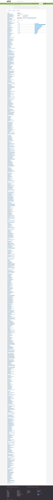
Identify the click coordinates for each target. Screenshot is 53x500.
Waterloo (8, 448)
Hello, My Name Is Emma (10, 186)
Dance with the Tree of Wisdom (10, 87)
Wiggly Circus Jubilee (9, 473)
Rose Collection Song (9, 348)
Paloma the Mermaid (9, 316)
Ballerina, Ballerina (9, 30)
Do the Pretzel (8, 101)
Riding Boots (8, 339)
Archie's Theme (8, 24)
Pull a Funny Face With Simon (10, 332)
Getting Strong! (9, 163)
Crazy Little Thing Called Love (10, 76)
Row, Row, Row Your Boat (10, 351)
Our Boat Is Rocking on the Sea (10, 314)
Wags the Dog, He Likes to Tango (10, 442)
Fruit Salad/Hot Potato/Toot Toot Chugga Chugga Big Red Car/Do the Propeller (11, 159)
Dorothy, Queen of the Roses (10, 112)
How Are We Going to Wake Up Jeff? (11, 220)
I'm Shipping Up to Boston (10, 235)
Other (18, 10)
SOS (7, 378)
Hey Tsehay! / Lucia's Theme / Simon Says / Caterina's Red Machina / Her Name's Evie (11, 206)
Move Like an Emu (9, 291)
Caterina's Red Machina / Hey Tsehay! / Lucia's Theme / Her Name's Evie (10, 61)
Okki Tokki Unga (9, 306)
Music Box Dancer (9, 296)
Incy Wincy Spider (9, 241)
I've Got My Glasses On (9, 236)
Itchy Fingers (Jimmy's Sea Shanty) (11, 248)
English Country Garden (9, 127)
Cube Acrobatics (9, 77)
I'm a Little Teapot (9, 232)
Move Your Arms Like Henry (10, 292)
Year (19, 23)
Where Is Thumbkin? (9, 461)
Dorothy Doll (8, 108)
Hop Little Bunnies (9, 213)
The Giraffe (8, 407)
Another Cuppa (9, 19)
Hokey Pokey (8, 210)
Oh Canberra (8, 305)
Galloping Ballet (9, 161)
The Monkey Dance (9, 411)
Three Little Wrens (9, 429)
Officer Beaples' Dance (9, 304)
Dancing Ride (8, 89)
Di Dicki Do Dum (9, 90)
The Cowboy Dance (9, 402)
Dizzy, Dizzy (8, 95)
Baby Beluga (8, 28)
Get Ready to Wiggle (9, 162)
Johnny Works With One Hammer (10, 256)
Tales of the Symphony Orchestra (10, 389)
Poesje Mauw (8, 326)
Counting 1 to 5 (9, 75)
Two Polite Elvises (9, 436)
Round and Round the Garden (10, 350)
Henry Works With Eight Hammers (11, 189)
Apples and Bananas (9, 23)
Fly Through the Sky (9, 139)
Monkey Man (8, 289)
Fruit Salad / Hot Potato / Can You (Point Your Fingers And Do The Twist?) (11, 147)
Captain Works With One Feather (10, 56)
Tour (13, 10)
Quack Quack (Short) (9, 335)
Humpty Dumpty (9, 224)
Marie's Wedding (9, 282)
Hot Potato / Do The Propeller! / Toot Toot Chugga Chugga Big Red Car (11, 218)
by (25, 16)
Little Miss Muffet (9, 274)
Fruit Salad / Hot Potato (9, 145)
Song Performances (37, 23)
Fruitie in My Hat (9, 160)
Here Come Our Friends (9, 196)
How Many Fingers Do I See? (10, 221)
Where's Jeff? (8, 462)
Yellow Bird (8, 479)
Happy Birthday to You (9, 178)
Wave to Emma (9, 449)
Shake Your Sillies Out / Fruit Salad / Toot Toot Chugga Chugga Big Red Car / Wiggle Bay (11, 368)
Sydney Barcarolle (9, 388)
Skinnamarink (8, 377)
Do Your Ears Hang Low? (10, 104)
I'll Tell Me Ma (8, 231)
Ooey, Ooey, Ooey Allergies (10, 311)
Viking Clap (8, 438)
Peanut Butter (8, 320)
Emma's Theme (9, 125)
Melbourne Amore (9, 285)
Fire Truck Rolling (9, 136)
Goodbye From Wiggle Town (10, 170)
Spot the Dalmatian (9, 379)
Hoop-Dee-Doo (8, 212)
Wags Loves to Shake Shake (10, 439)
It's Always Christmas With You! (10, 247)
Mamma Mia (8, 281)
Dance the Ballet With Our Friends (10, 82)
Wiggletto (8, 471)
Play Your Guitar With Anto (10, 322)
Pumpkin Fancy (9, 333)
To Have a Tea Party (9, 431)
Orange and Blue (9, 313)
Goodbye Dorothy (9, 169)
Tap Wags (8, 391)
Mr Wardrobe (8, 293)
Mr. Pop (8, 294)
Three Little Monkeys (9, 428)
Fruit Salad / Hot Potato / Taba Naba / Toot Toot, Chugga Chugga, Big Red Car (11, 150)
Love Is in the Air (9, 278)
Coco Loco (8, 73)
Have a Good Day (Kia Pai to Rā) (10, 180)
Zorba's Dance (8, 483)
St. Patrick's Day (9, 380)
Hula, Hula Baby (9, 223)
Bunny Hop (8, 49)
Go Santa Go (8, 167)
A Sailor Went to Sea (9, 14)
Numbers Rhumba (9, 300)
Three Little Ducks (9, 427)
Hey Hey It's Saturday (9, 202)
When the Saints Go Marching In (10, 460)
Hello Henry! (8, 183)
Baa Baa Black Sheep (9, 27)
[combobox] (26, 1)
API (27, 493)
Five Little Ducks (9, 137)
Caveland (8, 65)
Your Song (8, 481)
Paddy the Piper (9, 315)
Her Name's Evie (9, 195)
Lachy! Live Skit (9, 261)
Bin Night (8, 36)
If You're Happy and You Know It (10, 237)
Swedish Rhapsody (9, 386)
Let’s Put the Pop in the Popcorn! (10, 271)
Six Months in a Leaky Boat (10, 376)
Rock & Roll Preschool (9, 341)
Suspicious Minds (9, 385)
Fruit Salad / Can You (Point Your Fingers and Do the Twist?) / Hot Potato (10, 144)
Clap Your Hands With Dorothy (10, 72)
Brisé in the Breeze (9, 43)
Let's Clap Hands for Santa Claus (10, 263)
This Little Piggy (9, 426)
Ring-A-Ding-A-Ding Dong (10, 340)
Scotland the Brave (9, 362)
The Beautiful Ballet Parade (10, 401)
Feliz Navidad (8, 135)
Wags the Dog (8, 440)
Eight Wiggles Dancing (9, 119)
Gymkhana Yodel (9, 175)
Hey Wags (8, 207)
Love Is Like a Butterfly (9, 279)
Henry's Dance (8, 193)
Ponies (8, 327)
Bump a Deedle (8, 47)
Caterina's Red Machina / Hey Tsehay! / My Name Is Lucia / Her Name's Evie (10, 64)
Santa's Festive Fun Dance (10, 359)
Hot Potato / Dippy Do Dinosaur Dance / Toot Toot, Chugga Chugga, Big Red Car (11, 216)
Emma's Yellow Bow (9, 126)
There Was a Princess (9, 425)
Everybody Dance (9, 128)
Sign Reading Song (9, 372)
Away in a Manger (9, 25)
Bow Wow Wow (9, 42)
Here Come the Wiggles (9, 198)
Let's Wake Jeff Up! (9, 270)
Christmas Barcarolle (9, 66)
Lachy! (8, 260)
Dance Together (9, 85)
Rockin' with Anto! (9, 346)
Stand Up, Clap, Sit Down (10, 381)
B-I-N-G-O (8, 26)
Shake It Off (8, 363)
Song (9, 10)
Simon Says (8, 375)
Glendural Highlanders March (10, 165)
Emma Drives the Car (9, 122)
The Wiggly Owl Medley (9, 423)
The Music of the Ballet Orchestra (10, 413)
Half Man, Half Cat (9, 176)
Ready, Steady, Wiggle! (9, 337)
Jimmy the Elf (8, 252)
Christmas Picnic (9, 67)
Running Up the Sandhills (10, 353)
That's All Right (8, 396)
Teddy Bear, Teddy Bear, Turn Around (11, 394)
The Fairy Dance (9, 405)
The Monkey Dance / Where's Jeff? (11, 412)
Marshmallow (8, 283)
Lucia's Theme (8, 280)
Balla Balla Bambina (9, 29)
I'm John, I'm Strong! (9, 234)
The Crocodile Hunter (9, 403)
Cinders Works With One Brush (10, 71)
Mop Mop (8, 290)
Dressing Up (8, 117)
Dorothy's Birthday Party (10, 113)
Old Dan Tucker (9, 307)
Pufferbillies (8, 329)
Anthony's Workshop (9, 21)
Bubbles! (8, 45)
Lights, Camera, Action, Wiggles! (10, 272)
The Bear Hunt (8, 400)
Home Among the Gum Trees (10, 211)
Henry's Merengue (9, 194)
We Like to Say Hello (9, 450)
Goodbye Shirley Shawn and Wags (11, 171)
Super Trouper (8, 383)
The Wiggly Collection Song (10, 422)
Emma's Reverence (9, 124)
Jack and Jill (8, 250)
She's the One (8, 370)
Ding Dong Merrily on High (10, 93)
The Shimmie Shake (9, 420)
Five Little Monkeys (9, 138)
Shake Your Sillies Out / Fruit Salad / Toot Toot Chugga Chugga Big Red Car (11, 366)
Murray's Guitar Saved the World (10, 295)
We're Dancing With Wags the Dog (10, 452)
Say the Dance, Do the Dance (10, 361)
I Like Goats (8, 226)
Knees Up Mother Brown (9, 259)
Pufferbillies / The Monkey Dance (10, 331)
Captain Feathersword (9, 53)
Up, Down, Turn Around (9, 437)
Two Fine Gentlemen (9, 435)
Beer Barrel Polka (9, 34)
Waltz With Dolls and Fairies (10, 447)
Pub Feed (8, 328)
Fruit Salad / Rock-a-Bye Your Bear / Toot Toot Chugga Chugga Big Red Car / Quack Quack (11, 155)
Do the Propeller (9, 102)
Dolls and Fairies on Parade (10, 106)
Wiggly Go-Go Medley (9, 474)
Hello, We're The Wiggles (9, 187)
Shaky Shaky (8, 369)
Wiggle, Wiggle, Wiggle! (9, 470)
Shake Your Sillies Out (9, 364)
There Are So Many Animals (10, 424)
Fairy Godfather (9, 130)
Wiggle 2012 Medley (9, 465)
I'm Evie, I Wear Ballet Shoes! (10, 233)
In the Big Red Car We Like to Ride (10, 239)
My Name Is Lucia (9, 298)
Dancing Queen (9, 88)
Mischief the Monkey (9, 287)
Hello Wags (8, 184)
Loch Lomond (8, 276)
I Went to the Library (9, 230)
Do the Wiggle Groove (9, 103)
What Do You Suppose (9, 455)
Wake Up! (8, 446)
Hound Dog (8, 219)
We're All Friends (9, 451)
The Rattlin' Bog (9, 415)
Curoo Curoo (8, 78)
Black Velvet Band (9, 38)
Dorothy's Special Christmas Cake (10, 114)
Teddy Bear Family (9, 393)
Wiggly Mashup (9, 475)
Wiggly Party (8, 476)
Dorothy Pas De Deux (9, 109)
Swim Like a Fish (9, 387)
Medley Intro (8, 284)
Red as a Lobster (9, 338)
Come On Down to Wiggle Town (10, 74)
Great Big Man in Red (9, 173)
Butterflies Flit (8, 50)
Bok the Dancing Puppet (9, 39)
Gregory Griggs (9, 174)
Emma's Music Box (9, 123)
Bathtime (8, 32)
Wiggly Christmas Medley (10, 472)
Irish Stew (8, 242)
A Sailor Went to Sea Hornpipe (10, 15)
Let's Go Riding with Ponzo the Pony (11, 267)
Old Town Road (9, 309)
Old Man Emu (8, 308)
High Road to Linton (9, 209)
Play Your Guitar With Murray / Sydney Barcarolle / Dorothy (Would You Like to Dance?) (11, 324)
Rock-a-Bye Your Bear (9, 342)
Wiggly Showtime (9, 477)
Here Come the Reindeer (9, 197)
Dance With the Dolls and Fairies (10, 86)
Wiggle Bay (8, 466)
